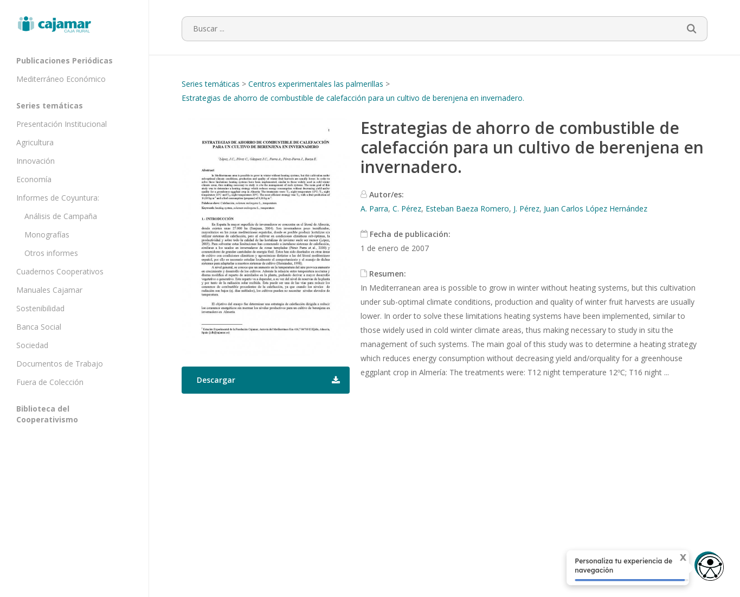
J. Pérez (526, 208)
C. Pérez (406, 208)
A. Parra (374, 208)
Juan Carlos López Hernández (595, 208)
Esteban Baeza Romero (467, 208)
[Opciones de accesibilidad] (710, 568)
